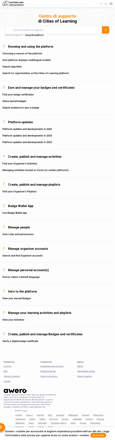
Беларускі (19, 427)
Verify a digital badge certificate (20, 341)
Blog (6, 371)
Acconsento (98, 435)
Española (60, 415)
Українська (20, 419)
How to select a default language (21, 277)
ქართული (20, 423)
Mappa (80, 366)
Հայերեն (77, 419)
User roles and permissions (18, 234)
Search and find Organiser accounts (22, 255)
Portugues (42, 423)
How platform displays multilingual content (26, 60)
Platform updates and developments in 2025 (27, 142)
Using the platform (34, 35)
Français (100, 419)
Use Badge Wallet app (14, 212)
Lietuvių (29, 415)
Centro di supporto (14, 35)
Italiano (32, 419)
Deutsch (40, 415)
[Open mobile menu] (111, 3)
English (18, 415)
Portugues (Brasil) (58, 423)
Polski (50, 427)
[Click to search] (101, 3)
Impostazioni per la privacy (52, 366)
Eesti (50, 415)
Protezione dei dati (48, 371)
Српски (83, 423)
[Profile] (106, 3)
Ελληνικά (53, 419)
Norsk (73, 423)
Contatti (7, 381)
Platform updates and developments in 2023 (27, 129)
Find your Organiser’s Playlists (19, 191)
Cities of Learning (84, 376)
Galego (42, 419)
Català (31, 427)
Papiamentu (95, 423)
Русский (85, 415)
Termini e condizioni (48, 376)
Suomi (31, 423)
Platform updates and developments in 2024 (27, 135)
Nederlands (73, 415)
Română (89, 419)
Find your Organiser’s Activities (19, 163)
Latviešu (65, 419)
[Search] (105, 30)
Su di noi (7, 366)
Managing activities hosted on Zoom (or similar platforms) (35, 170)
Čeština (41, 427)
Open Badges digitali (86, 371)
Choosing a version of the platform (22, 53)
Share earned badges (14, 101)
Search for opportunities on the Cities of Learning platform (35, 73)
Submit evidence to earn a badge (20, 107)
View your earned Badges (16, 298)
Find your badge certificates (18, 94)
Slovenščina (98, 415)
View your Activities (13, 319)
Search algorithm (12, 66)
